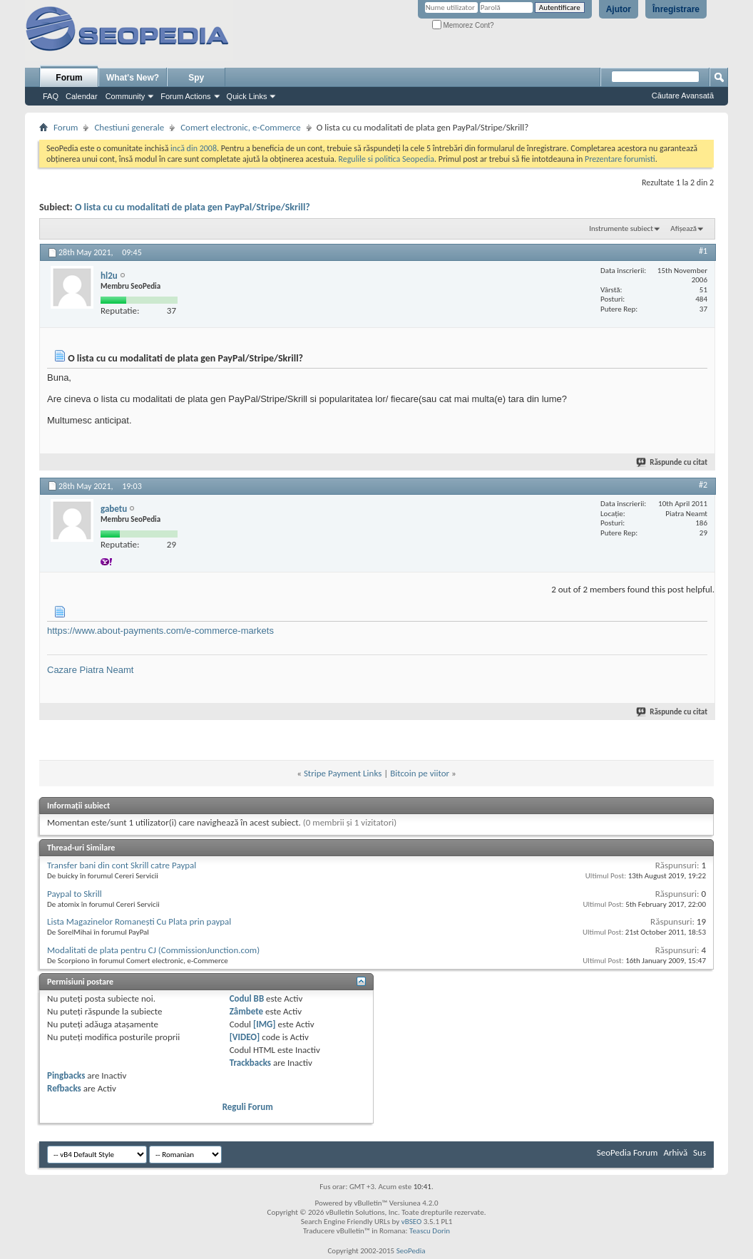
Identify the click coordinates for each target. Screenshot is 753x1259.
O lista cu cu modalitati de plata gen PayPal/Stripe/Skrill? (192, 207)
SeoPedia (411, 1250)
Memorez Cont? (463, 25)
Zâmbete (246, 1011)
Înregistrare (676, 9)
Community (125, 96)
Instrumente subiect (621, 228)
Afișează (683, 228)
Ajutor (618, 9)
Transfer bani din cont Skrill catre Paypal (121, 865)
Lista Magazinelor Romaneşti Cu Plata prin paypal (139, 921)
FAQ (50, 96)
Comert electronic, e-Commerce (240, 127)
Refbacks (64, 1088)
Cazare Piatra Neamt (90, 669)
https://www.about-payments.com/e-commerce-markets (160, 630)
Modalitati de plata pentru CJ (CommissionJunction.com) (153, 950)
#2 (703, 485)
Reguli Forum (247, 1106)
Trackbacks (250, 1062)
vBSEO (411, 1221)
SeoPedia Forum (627, 1152)
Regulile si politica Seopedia (386, 159)
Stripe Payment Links (342, 773)
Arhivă (675, 1152)
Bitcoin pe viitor (419, 773)
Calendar (82, 96)
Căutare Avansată (683, 95)
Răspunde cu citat (672, 462)
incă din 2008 (193, 148)
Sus (699, 1152)
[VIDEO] (245, 1037)
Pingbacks (66, 1075)
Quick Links (247, 96)
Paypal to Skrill (74, 893)
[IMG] (264, 1024)
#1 (703, 251)
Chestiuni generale (129, 127)
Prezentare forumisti (620, 159)
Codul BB (247, 998)
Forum (69, 78)
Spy (196, 78)
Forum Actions (185, 96)
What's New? (132, 78)
